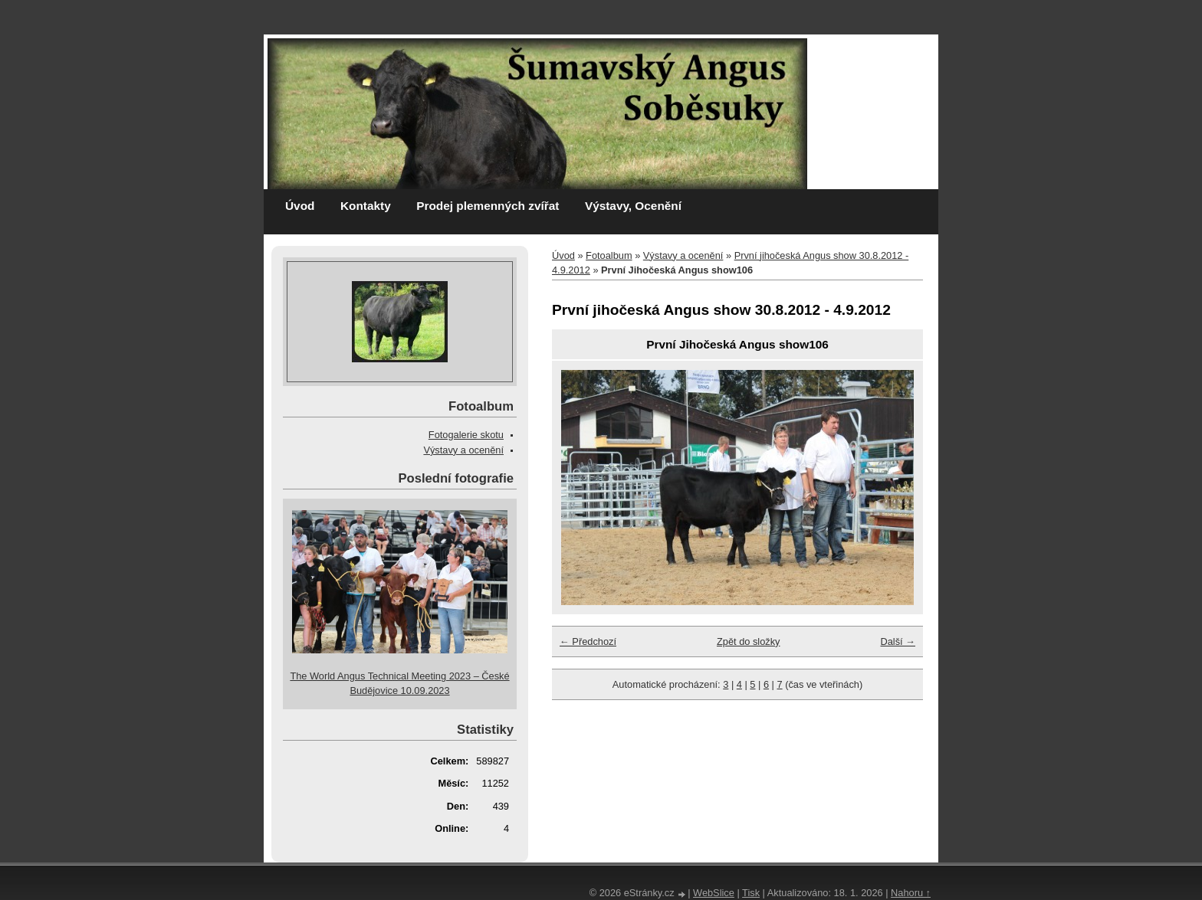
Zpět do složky (748, 641)
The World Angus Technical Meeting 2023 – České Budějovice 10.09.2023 (399, 683)
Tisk (751, 892)
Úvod (299, 205)
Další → (897, 641)
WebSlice (713, 892)
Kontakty (365, 205)
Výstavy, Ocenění (633, 205)
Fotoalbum (609, 255)
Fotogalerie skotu (466, 434)
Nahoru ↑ (911, 892)
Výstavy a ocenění (683, 255)
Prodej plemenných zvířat (487, 205)
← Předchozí (588, 641)
